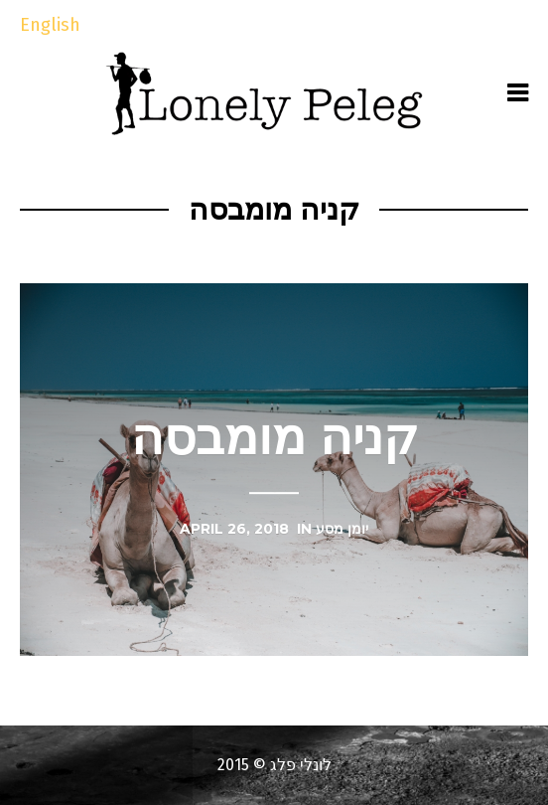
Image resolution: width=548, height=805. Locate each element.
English (50, 25)
